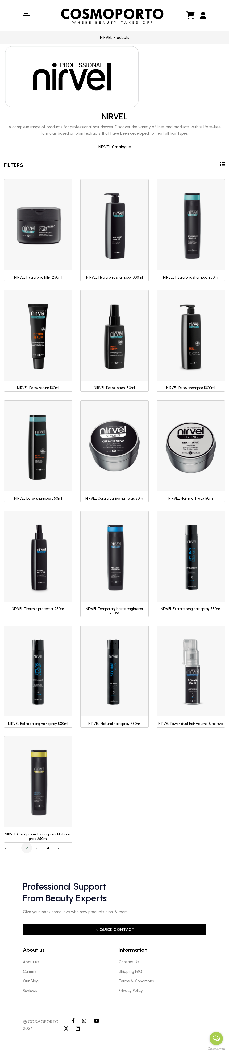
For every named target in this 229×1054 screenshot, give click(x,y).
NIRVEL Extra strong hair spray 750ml (191, 609)
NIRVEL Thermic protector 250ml (38, 609)
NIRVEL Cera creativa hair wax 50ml (114, 498)
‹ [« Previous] (5, 848)
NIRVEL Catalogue (114, 147)
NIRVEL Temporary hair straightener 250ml (114, 611)
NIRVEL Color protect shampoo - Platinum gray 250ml (38, 836)
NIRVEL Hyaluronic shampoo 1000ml (114, 277)
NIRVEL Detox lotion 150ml (114, 388)
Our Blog (31, 981)
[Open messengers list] (216, 1038)
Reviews (30, 990)
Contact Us (129, 961)
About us (31, 961)
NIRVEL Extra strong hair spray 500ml (38, 724)
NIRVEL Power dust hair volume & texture (190, 724)
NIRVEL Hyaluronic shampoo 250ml (191, 277)
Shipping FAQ (130, 971)
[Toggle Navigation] (26, 15)
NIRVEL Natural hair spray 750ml (114, 724)
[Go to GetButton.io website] (216, 1048)
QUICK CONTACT (115, 929)
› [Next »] (58, 848)
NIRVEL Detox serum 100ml (38, 388)
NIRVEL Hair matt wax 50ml (190, 498)
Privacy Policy (131, 990)
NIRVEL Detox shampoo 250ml (38, 498)
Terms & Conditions (136, 981)
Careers (29, 971)
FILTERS (114, 165)
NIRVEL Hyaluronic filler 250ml (38, 277)
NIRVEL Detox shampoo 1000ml (190, 388)
